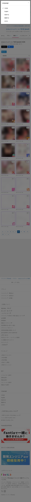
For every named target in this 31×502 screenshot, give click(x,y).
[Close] (28, 3)
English (6, 11)
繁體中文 (6, 18)
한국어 (6, 21)
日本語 (6, 8)
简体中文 (6, 14)
